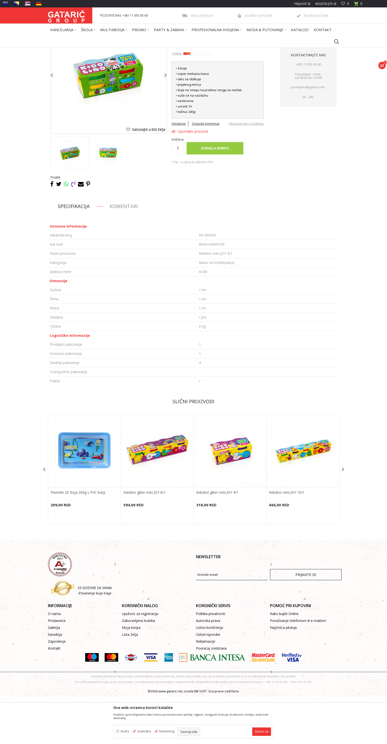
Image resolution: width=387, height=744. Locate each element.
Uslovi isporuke (208, 682)
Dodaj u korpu (215, 195)
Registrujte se (325, 4)
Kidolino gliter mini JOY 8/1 (144, 540)
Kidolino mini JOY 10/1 (286, 540)
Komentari (124, 254)
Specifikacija (74, 254)
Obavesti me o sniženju (246, 171)
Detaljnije (179, 171)
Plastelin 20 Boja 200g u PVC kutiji (78, 540)
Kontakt (54, 696)
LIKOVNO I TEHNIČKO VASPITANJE (142, 51)
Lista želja (130, 682)
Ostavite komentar (206, 171)
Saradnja (55, 682)
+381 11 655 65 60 (308, 112)
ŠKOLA (111, 51)
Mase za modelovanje (184, 51)
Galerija (54, 675)
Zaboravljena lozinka (138, 668)
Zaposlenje (57, 689)
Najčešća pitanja (283, 675)
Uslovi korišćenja (209, 675)
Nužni (125, 731)
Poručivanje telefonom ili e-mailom (298, 668)
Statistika (144, 731)
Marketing (166, 731)
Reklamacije (205, 689)
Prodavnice (57, 668)
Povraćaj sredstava (211, 696)
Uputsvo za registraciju (140, 661)
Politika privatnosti (210, 661)
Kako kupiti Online (284, 661)
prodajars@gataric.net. (308, 134)
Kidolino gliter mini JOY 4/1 (217, 540)
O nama (54, 661)
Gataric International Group (67, 51)
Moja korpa (131, 675)
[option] (69, 201)
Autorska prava (208, 668)
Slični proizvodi (193, 449)
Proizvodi (96, 51)
